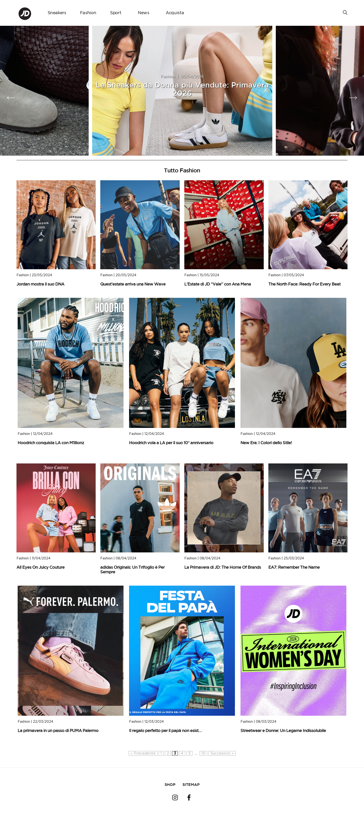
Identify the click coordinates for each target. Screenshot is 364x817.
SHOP (170, 784)
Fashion (88, 13)
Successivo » (222, 753)
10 (203, 753)
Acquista (175, 13)
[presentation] (11, 98)
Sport (115, 13)
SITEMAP (191, 784)
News (143, 13)
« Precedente (143, 753)
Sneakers (57, 13)
